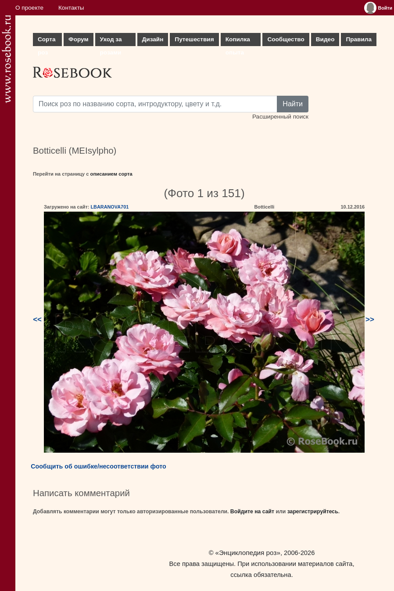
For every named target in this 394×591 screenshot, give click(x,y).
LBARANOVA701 (109, 206)
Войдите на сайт (252, 511)
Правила (359, 39)
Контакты (71, 7)
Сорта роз (46, 41)
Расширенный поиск (280, 116)
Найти (293, 104)
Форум (78, 39)
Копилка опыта (238, 41)
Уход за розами (111, 41)
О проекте (29, 7)
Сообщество (285, 39)
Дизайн (153, 39)
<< (37, 319)
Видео (325, 39)
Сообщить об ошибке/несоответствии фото (98, 466)
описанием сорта (111, 174)
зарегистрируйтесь (312, 511)
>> (369, 319)
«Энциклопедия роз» (247, 552)
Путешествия (194, 39)
